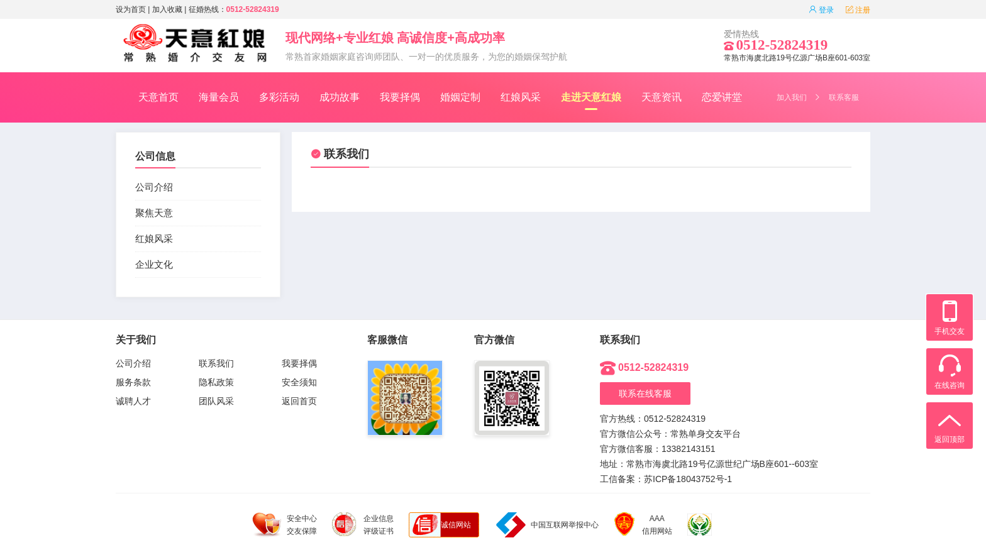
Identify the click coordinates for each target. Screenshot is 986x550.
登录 (821, 10)
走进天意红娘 (591, 101)
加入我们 (792, 97)
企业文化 (154, 264)
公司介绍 (154, 187)
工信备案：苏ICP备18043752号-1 (666, 479)
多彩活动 (279, 97)
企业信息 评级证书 (363, 524)
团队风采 (216, 401)
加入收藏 (167, 9)
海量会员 (219, 97)
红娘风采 (521, 97)
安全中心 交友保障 (284, 524)
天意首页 (158, 97)
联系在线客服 (645, 393)
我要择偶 (400, 97)
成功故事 (339, 97)
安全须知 (299, 382)
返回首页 (299, 401)
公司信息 (155, 156)
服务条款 (133, 382)
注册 (857, 10)
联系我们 (340, 154)
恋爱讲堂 (722, 97)
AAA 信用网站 (643, 524)
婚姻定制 (460, 97)
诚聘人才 (133, 401)
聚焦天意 (154, 212)
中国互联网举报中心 (547, 524)
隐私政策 (216, 382)
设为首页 (131, 9)
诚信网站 (456, 524)
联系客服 (844, 97)
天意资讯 (661, 97)
